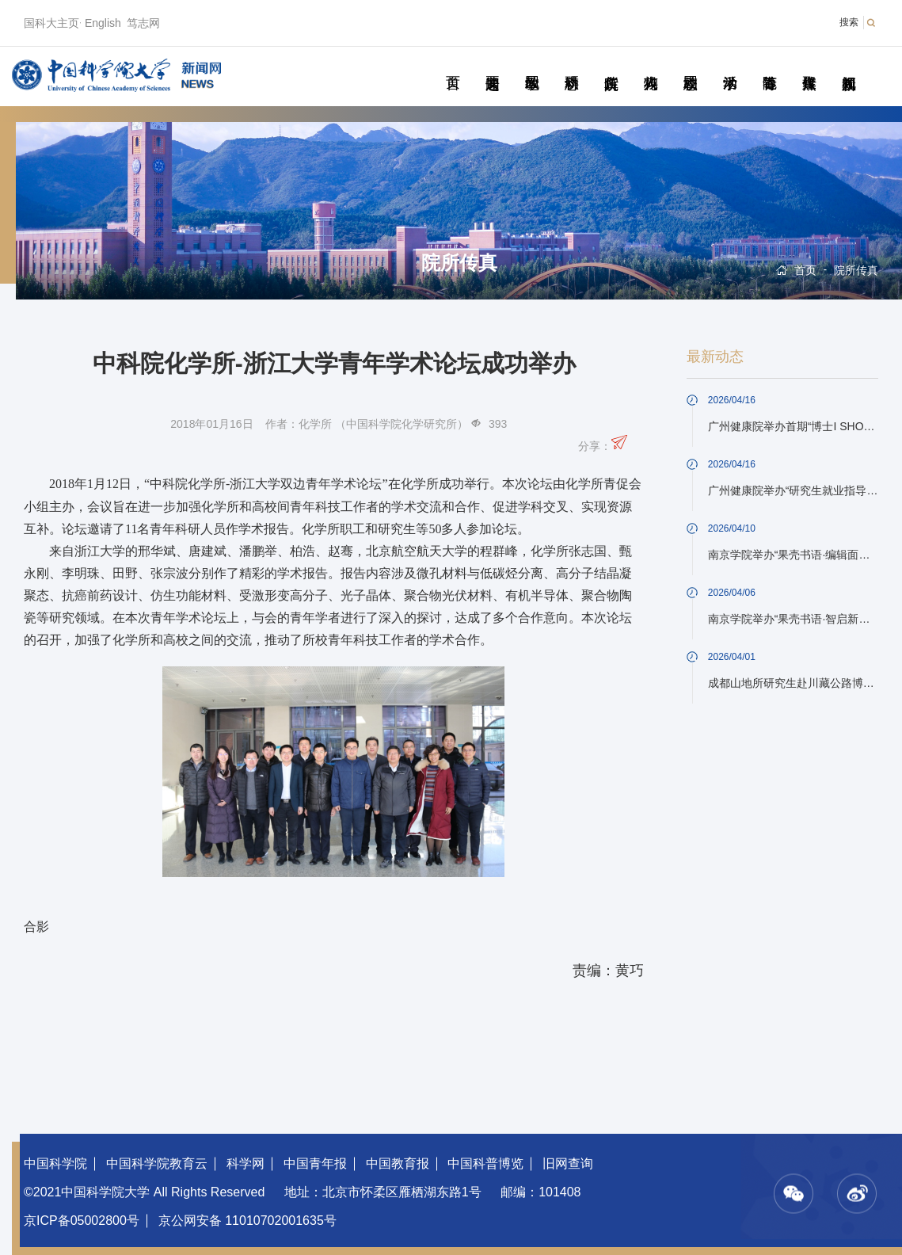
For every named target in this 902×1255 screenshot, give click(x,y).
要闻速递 (492, 65)
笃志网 (143, 23)
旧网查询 (567, 1163)
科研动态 (571, 65)
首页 (452, 65)
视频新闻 (848, 65)
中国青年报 (315, 1163)
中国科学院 (55, 1163)
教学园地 (532, 65)
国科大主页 (51, 23)
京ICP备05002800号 (81, 1220)
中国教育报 (397, 1163)
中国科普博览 (485, 1163)
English (103, 23)
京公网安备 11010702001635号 (247, 1220)
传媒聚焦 (809, 65)
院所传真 (611, 65)
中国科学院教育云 (156, 1163)
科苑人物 (650, 65)
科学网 (245, 1163)
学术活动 (730, 65)
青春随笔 (769, 65)
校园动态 (690, 65)
